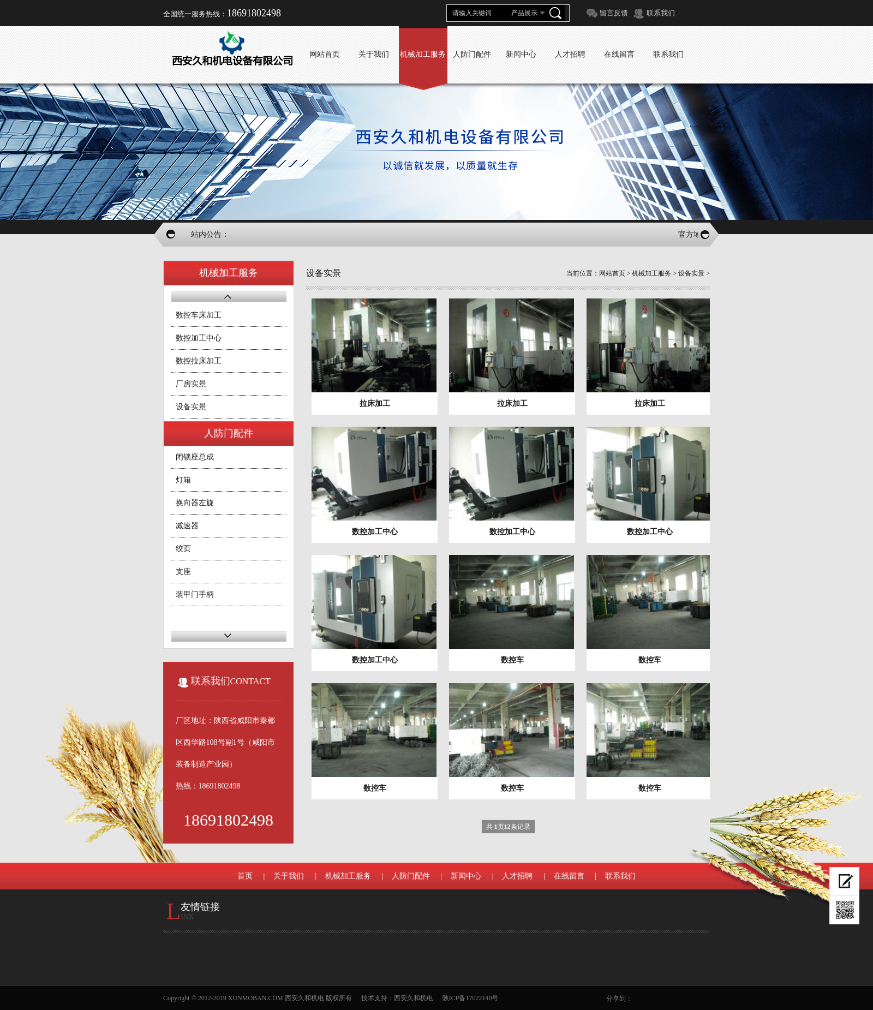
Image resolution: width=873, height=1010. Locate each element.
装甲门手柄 (195, 594)
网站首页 (612, 273)
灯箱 (183, 480)
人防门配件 (411, 876)
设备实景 (191, 407)
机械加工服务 (651, 273)
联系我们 (661, 13)
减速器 (187, 526)
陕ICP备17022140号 (471, 998)
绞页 (183, 549)
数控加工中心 (199, 338)
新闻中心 (466, 876)
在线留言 (569, 876)
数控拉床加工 (199, 361)
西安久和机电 (413, 998)
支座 (183, 571)
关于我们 (288, 876)
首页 (245, 876)
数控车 (512, 660)
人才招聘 (517, 876)
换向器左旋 (195, 503)
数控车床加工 (199, 315)
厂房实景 (191, 384)
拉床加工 (375, 403)
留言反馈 (614, 13)
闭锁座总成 (195, 457)
